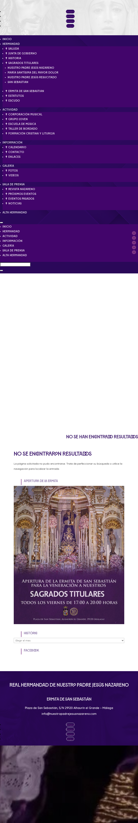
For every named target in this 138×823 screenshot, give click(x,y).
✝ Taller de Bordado (21, 128)
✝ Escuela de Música (20, 123)
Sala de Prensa (14, 184)
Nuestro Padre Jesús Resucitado (32, 77)
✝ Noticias (13, 203)
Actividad (10, 109)
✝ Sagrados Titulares (21, 62)
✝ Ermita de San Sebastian (24, 91)
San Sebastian (18, 82)
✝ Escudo (12, 100)
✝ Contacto (14, 152)
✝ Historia (13, 58)
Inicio (7, 39)
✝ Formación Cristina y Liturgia (30, 133)
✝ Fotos (11, 170)
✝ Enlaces (13, 156)
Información (13, 142)
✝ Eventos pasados (19, 198)
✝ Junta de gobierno (21, 53)
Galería (8, 165)
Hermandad (11, 43)
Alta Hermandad (15, 212)
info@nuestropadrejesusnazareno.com (69, 714)
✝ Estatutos (14, 95)
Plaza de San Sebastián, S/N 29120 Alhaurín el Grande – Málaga (69, 708)
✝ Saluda (12, 48)
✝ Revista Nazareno (20, 189)
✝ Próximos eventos (20, 193)
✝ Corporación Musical (23, 114)
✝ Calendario (15, 147)
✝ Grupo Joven (16, 119)
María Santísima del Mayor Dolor (33, 72)
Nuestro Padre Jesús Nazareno (31, 67)
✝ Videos (12, 175)
